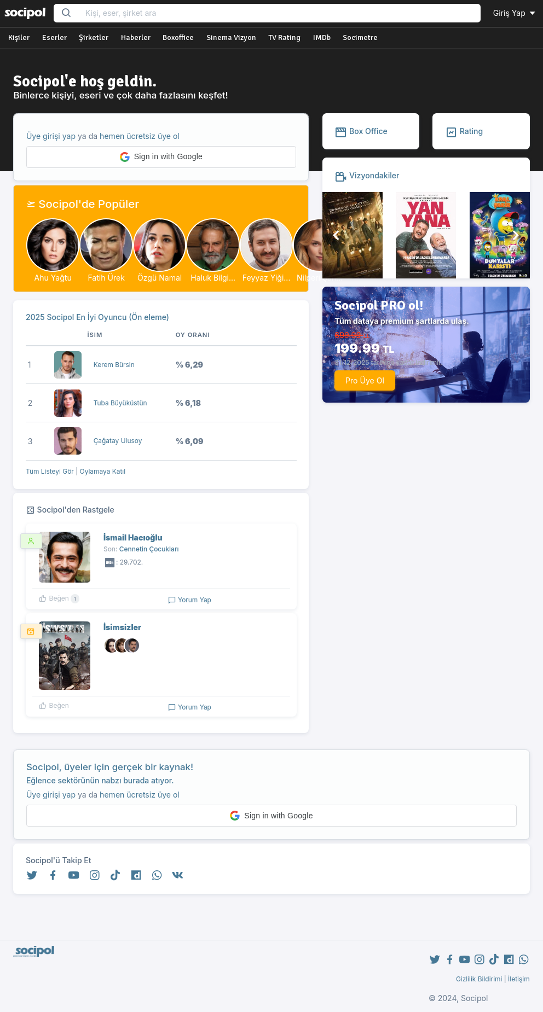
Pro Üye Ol (364, 380)
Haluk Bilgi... (212, 277)
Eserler (54, 37)
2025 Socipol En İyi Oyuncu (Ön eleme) (97, 317)
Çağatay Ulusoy (118, 441)
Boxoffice (178, 37)
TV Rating (284, 37)
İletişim (519, 979)
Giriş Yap (515, 13)
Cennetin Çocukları (149, 549)
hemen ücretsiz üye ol (140, 136)
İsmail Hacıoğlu (133, 537)
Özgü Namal (159, 277)
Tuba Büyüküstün (120, 403)
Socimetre (360, 37)
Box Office (361, 131)
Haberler (136, 37)
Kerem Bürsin (114, 364)
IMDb (322, 37)
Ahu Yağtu (53, 277)
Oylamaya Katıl (103, 471)
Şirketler (93, 37)
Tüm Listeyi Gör (50, 471)
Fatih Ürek (106, 277)
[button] (161, 157)
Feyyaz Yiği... (266, 277)
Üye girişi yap (51, 136)
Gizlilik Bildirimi (479, 979)
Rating (464, 131)
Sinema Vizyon (231, 37)
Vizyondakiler (366, 175)
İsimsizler (122, 627)
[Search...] (279, 13)
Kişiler (19, 37)
